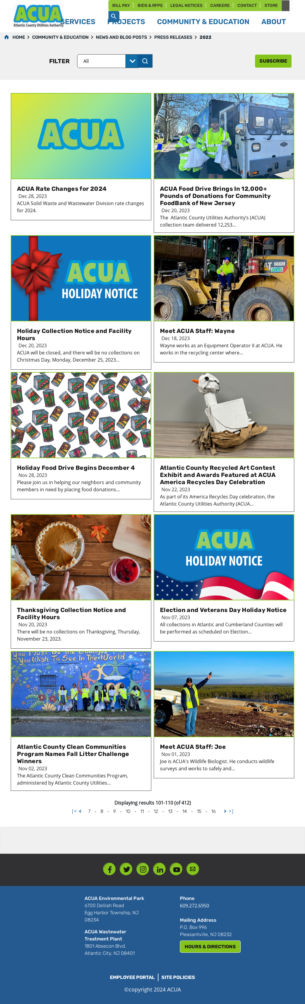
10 (128, 811)
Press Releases (173, 37)
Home (19, 37)
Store (271, 5)
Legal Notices (186, 5)
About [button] (273, 22)
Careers (220, 5)
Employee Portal (132, 977)
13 (170, 811)
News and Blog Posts (121, 37)
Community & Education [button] (203, 22)
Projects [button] (126, 22)
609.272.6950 (194, 905)
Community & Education (60, 37)
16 (213, 811)
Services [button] (77, 22)
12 (156, 811)
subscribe (273, 61)
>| (231, 811)
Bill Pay (121, 5)
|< (74, 811)
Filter (59, 61)
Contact (247, 5)
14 (184, 811)
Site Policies (178, 977)
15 (199, 811)
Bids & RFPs (150, 5)
